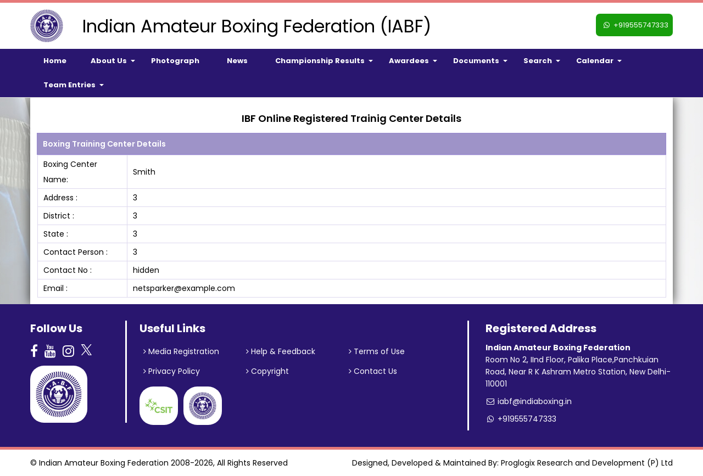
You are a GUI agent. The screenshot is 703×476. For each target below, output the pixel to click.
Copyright (267, 371)
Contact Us (373, 371)
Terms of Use (377, 351)
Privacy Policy (171, 371)
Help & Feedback (280, 351)
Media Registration (181, 351)
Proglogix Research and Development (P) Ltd (587, 462)
